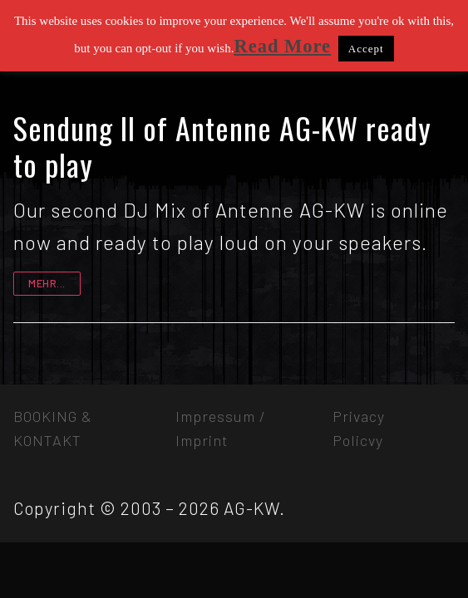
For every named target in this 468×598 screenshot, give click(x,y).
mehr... (47, 283)
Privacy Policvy (359, 428)
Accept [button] (366, 48)
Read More (282, 46)
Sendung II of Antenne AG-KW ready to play (222, 146)
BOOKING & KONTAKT (52, 428)
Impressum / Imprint (220, 428)
